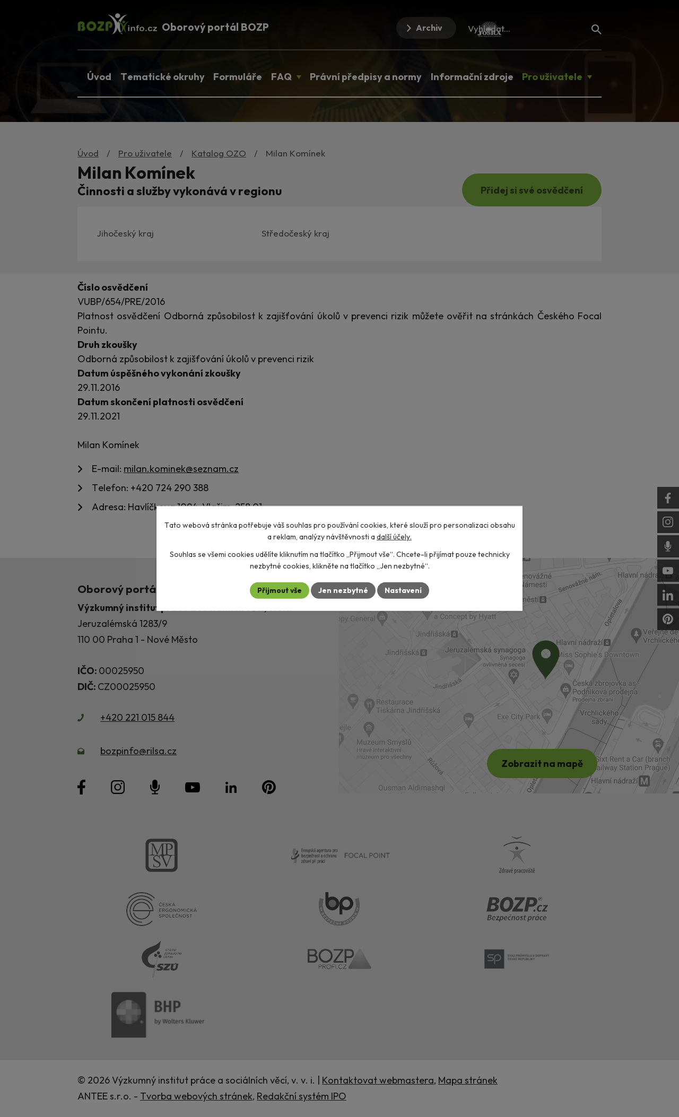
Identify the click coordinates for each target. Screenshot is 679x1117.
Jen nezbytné (343, 590)
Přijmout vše (279, 590)
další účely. (394, 537)
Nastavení (403, 590)
